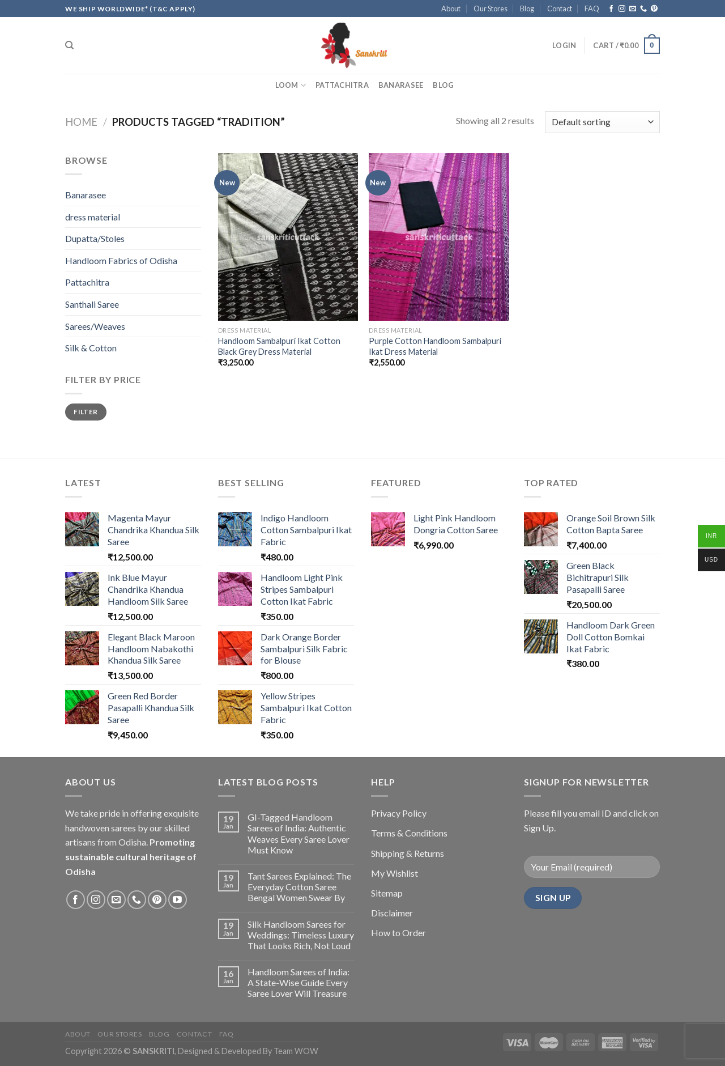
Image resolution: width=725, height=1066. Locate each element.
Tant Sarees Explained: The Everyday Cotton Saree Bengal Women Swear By (299, 886)
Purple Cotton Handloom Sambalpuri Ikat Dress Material (435, 346)
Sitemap (387, 892)
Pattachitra (342, 85)
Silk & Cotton (91, 347)
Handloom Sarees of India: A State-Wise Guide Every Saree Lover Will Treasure (298, 982)
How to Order (398, 932)
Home (81, 122)
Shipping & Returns (407, 853)
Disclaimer (392, 912)
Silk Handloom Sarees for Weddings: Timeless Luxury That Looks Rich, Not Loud (301, 935)
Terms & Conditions (409, 832)
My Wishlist (394, 873)
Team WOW (296, 1051)
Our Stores (491, 8)
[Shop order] (602, 122)
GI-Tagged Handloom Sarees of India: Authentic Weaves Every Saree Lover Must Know (298, 833)
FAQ (592, 8)
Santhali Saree (92, 304)
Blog (527, 8)
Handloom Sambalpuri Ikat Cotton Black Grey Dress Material (279, 346)
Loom (290, 85)
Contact (559, 8)
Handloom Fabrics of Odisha (121, 260)
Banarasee (400, 85)
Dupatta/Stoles (95, 238)
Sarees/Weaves (95, 326)
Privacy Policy (399, 813)
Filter (85, 411)
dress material (92, 216)
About (450, 8)
